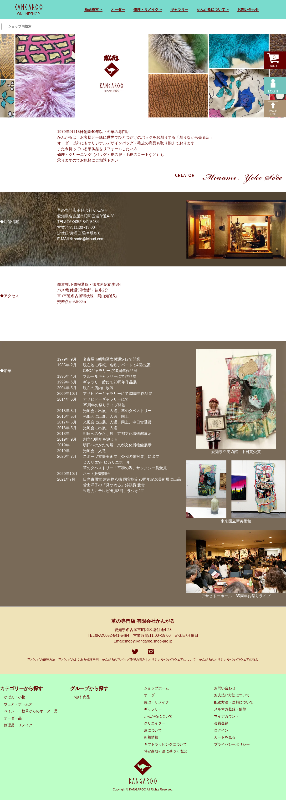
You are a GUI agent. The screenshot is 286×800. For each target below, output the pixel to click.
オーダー (118, 9)
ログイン (221, 730)
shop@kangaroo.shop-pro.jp (148, 641)
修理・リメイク (156, 702)
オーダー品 (13, 718)
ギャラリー (179, 9)
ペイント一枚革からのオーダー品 (30, 711)
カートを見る (224, 737)
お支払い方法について (232, 695)
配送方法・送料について (233, 702)
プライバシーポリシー (232, 744)
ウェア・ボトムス (18, 704)
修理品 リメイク (18, 725)
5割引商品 (82, 697)
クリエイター (154, 723)
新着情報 (151, 737)
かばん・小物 (14, 697)
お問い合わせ (248, 9)
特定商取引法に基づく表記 (165, 751)
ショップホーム (156, 688)
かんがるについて (158, 716)
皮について (153, 730)
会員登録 (221, 723)
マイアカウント (226, 716)
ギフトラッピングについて (165, 744)
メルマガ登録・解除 (230, 709)
